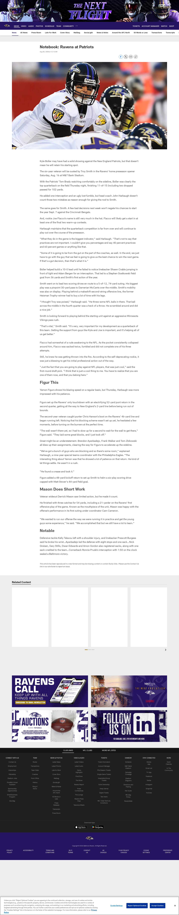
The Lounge (79, 795)
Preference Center (167, 851)
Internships (12, 770)
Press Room (56, 813)
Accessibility (28, 850)
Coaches (35, 774)
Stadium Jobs (12, 778)
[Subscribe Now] (50, 691)
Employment (12, 766)
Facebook (149, 776)
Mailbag (56, 778)
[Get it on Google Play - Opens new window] (98, 828)
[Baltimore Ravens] (89, 838)
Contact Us (12, 762)
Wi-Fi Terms (70, 851)
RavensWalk (128, 801)
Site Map (12, 801)
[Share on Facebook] (121, 58)
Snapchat (149, 788)
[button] (86, 650)
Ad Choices (103, 851)
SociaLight (56, 782)
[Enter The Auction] (50, 726)
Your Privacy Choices (123, 851)
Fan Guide (128, 791)
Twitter (149, 780)
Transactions (35, 766)
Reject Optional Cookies (137, 906)
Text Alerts (104, 797)
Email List (149, 768)
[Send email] (131, 58)
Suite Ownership (104, 784)
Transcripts (56, 809)
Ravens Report (79, 784)
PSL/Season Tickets (104, 770)
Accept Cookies (158, 906)
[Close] (175, 905)
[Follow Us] (129, 726)
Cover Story (56, 774)
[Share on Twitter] (126, 58)
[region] (89, 906)
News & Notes (56, 786)
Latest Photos (56, 766)
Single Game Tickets (104, 774)
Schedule (128, 762)
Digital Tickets (104, 793)
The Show (79, 780)
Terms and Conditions (49, 851)
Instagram (149, 784)
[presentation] (166, 650)
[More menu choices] (77, 26)
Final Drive (79, 776)
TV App (148, 772)
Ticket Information (104, 762)
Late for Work (56, 770)
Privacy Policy (10, 851)
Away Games (104, 788)
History (35, 782)
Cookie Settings (146, 851)
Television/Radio (79, 805)
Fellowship (12, 774)
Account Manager (104, 766)
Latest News (56, 762)
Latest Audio (79, 766)
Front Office (35, 778)
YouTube (149, 793)
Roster (35, 762)
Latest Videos (79, 762)
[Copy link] (136, 57)
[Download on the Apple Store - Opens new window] (80, 827)
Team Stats (35, 770)
